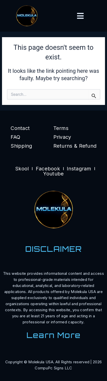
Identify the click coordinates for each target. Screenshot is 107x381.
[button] (80, 15)
